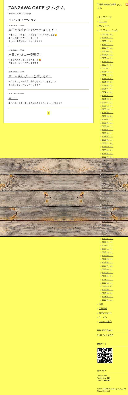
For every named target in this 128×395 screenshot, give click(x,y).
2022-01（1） (107, 167)
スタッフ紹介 (105, 321)
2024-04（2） (107, 96)
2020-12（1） (107, 211)
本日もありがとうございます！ (30, 76)
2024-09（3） (107, 82)
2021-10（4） (107, 177)
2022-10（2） (107, 147)
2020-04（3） (107, 232)
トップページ (105, 17)
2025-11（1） (107, 44)
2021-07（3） (107, 188)
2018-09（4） (107, 290)
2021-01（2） (107, 208)
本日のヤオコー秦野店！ (25, 54)
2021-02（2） (107, 205)
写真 (101, 304)
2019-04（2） (107, 266)
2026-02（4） (107, 34)
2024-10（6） (107, 79)
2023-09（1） (107, 113)
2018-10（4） (107, 286)
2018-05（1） (107, 300)
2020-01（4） (107, 242)
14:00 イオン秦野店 (105, 335)
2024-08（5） (107, 85)
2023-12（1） (107, 102)
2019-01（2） (107, 276)
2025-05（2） (107, 62)
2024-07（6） (107, 89)
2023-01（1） (107, 140)
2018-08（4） (107, 293)
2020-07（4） (107, 222)
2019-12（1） (107, 245)
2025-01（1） (107, 68)
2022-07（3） (107, 157)
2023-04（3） (107, 130)
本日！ (13, 98)
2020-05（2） (107, 228)
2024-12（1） (107, 72)
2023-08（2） (107, 116)
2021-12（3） (107, 170)
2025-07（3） (107, 55)
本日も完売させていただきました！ (33, 30)
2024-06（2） (107, 92)
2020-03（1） (107, 235)
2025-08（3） (107, 51)
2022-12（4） (107, 143)
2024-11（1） (107, 75)
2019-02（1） (107, 273)
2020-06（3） (107, 225)
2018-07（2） (107, 296)
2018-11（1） (107, 283)
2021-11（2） (107, 174)
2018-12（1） (107, 279)
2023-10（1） (107, 109)
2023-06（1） (107, 123)
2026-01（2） (107, 38)
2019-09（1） (107, 256)
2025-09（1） (107, 48)
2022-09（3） (107, 150)
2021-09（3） (107, 181)
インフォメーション (108, 30)
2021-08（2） (107, 184)
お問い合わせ (105, 313)
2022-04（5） (107, 164)
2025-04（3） (107, 65)
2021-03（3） (107, 201)
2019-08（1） (107, 259)
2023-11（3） (107, 106)
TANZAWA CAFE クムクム (36, 7)
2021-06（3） (107, 191)
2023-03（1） (107, 133)
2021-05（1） (107, 194)
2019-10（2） (107, 252)
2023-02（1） (107, 136)
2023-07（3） (107, 119)
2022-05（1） (107, 160)
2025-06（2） (107, 58)
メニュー (103, 21)
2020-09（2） (107, 215)
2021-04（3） (107, 198)
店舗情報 (103, 308)
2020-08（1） (107, 218)
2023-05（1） (107, 126)
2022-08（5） (107, 153)
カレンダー (104, 25)
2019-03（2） (107, 269)
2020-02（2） (107, 239)
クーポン (103, 317)
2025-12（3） (107, 41)
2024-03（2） (107, 99)
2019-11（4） (107, 249)
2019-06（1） (107, 262)
